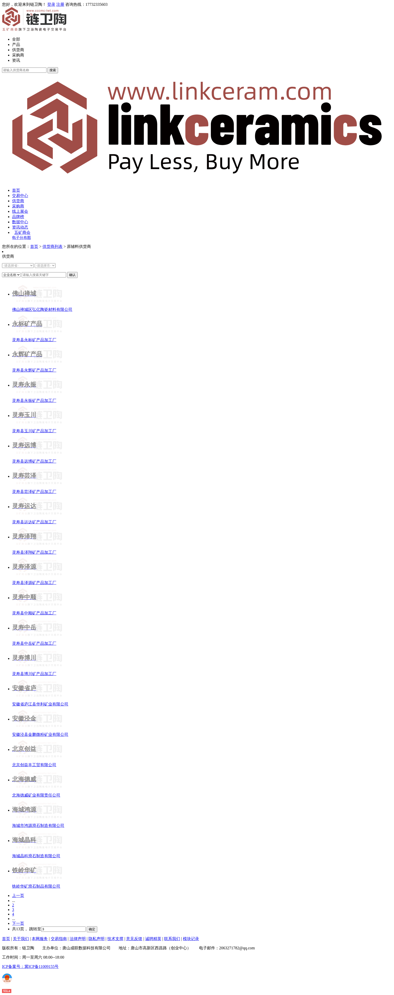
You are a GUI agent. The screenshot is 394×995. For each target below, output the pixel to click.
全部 (16, 39)
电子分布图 (21, 238)
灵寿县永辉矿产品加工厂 (34, 370)
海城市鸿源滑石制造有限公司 (38, 825)
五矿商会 (22, 232)
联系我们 (172, 939)
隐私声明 (96, 939)
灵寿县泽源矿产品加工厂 (34, 583)
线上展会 (20, 211)
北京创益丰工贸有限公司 (34, 765)
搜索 (53, 70)
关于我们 (21, 939)
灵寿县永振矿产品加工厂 (34, 400)
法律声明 (78, 939)
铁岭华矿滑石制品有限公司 (36, 886)
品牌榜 (18, 217)
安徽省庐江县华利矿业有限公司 (40, 704)
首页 (16, 190)
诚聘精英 (153, 939)
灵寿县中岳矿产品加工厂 (34, 643)
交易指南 (59, 939)
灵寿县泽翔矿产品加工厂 (34, 552)
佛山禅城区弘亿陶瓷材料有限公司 (42, 309)
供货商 (18, 50)
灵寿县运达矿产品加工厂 (34, 522)
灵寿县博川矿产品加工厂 (34, 674)
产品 (16, 44)
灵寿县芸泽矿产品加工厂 (34, 491)
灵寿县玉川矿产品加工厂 (34, 431)
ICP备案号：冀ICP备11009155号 (30, 966)
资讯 (16, 60)
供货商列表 (52, 246)
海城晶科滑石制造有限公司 (36, 856)
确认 (72, 275)
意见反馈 (134, 939)
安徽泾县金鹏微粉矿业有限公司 (40, 734)
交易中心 (20, 195)
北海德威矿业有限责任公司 (36, 795)
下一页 (18, 923)
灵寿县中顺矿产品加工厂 (34, 613)
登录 (51, 4)
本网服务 (40, 939)
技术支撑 (115, 939)
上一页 (18, 895)
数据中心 (20, 222)
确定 (92, 929)
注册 (60, 4)
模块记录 (191, 939)
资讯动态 (20, 227)
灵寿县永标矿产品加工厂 (34, 340)
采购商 (18, 55)
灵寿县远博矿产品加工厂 (34, 461)
